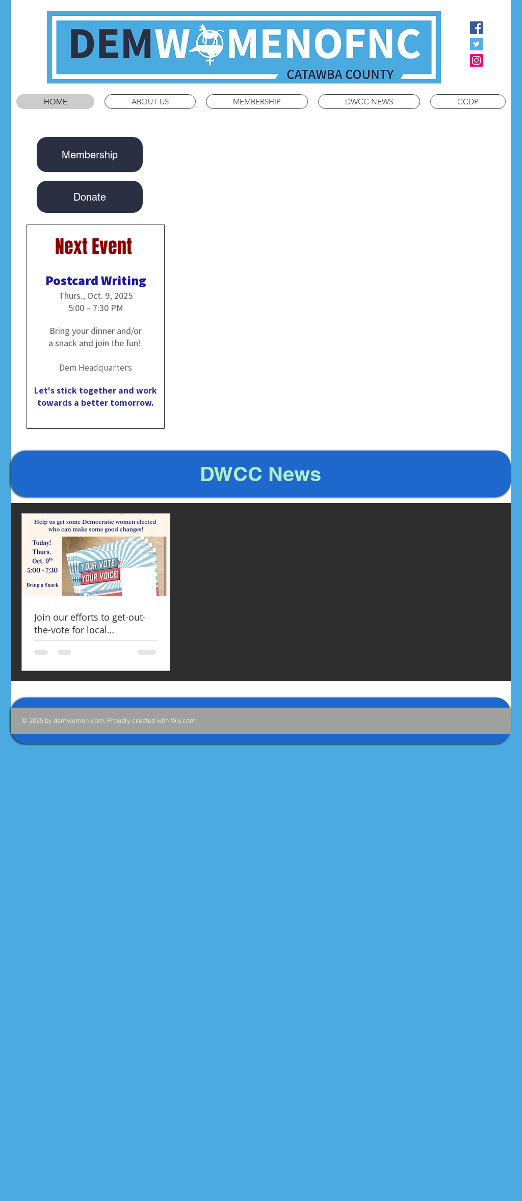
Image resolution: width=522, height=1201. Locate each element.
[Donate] (90, 197)
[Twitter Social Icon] (476, 44)
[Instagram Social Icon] (476, 60)
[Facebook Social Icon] (476, 27)
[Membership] (90, 154)
